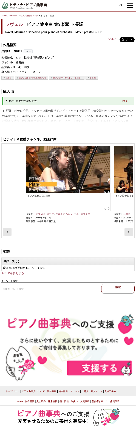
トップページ (12, 391)
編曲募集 (63, 391)
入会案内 (41, 401)
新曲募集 (51, 391)
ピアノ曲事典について (33, 391)
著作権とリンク (100, 401)
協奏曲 (9, 78)
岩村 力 (50, 214)
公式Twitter (110, 391)
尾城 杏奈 (41, 214)
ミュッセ (74, 391)
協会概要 (29, 401)
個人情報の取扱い (69, 401)
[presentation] (7, 232)
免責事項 (84, 401)
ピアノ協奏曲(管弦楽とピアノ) (32, 78)
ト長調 (93, 78)
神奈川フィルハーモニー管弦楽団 (73, 214)
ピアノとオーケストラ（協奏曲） (67, 78)
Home (19, 401)
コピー (28, 51)
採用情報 (52, 401)
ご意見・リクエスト (92, 391)
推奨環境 (115, 401)
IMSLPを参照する (12, 273)
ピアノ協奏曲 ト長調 (29, 16)
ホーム (5, 16)
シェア (112, 38)
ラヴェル (14, 16)
